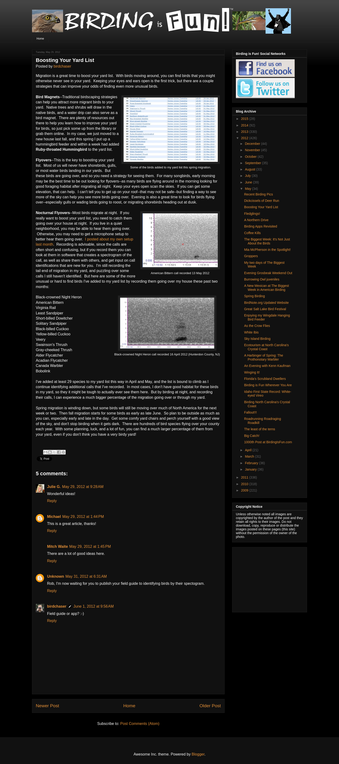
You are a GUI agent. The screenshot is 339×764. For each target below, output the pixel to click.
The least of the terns (259, 429)
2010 (245, 484)
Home (40, 38)
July (248, 176)
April (248, 450)
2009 (245, 490)
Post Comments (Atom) (139, 724)
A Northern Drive (256, 220)
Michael (54, 517)
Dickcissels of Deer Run (261, 201)
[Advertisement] (265, 578)
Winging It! (252, 372)
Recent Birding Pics (258, 194)
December (253, 144)
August (250, 169)
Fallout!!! (250, 412)
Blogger (198, 754)
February (252, 463)
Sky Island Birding (257, 339)
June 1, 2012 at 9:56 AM (93, 606)
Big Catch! (251, 436)
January (251, 469)
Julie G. (54, 487)
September (253, 163)
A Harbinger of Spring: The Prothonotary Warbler (263, 357)
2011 (245, 477)
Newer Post (47, 705)
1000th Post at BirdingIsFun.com (268, 442)
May (248, 189)
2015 (245, 119)
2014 (245, 125)
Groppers (251, 256)
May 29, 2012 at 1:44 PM (83, 517)
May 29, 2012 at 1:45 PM (90, 547)
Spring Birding (254, 296)
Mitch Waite (57, 547)
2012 (245, 138)
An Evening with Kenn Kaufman (267, 366)
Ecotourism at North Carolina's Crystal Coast (266, 347)
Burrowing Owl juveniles (261, 279)
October (251, 156)
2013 (245, 132)
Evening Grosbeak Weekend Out (268, 273)
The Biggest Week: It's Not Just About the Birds (267, 241)
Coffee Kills (252, 233)
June (249, 182)
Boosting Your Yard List (261, 207)
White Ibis (251, 332)
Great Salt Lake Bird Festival (265, 309)
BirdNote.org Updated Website (266, 303)
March (250, 456)
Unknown (55, 576)
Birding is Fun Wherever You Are (268, 385)
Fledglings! (252, 213)
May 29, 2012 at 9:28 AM (83, 487)
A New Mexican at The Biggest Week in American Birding (266, 288)
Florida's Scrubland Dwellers (265, 379)
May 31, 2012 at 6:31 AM (86, 576)
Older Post (210, 705)
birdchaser (62, 66)
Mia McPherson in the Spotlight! (267, 250)
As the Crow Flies (257, 326)
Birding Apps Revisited (260, 226)
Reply (52, 501)
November (253, 150)
